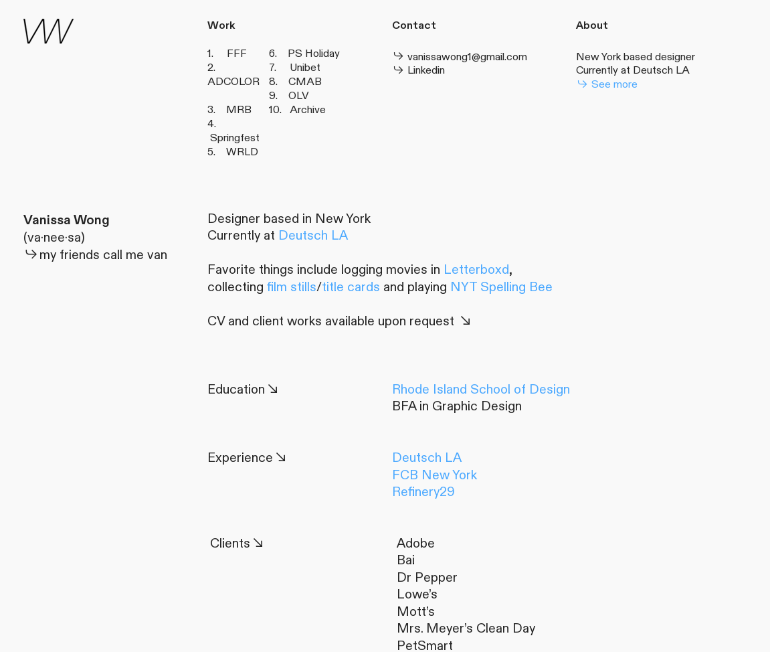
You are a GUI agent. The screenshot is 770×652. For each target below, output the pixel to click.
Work (221, 26)
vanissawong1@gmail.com (461, 57)
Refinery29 (423, 492)
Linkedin (418, 70)
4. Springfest (233, 130)
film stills (291, 287)
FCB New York (434, 475)
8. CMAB (295, 81)
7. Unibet (294, 67)
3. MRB (232, 109)
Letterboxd (476, 269)
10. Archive (297, 109)
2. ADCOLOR (233, 74)
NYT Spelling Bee (501, 287)
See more (607, 85)
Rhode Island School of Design (481, 389)
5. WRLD (232, 152)
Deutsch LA (661, 70)
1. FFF (227, 53)
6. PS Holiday (304, 53)
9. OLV (289, 95)
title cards (351, 287)
